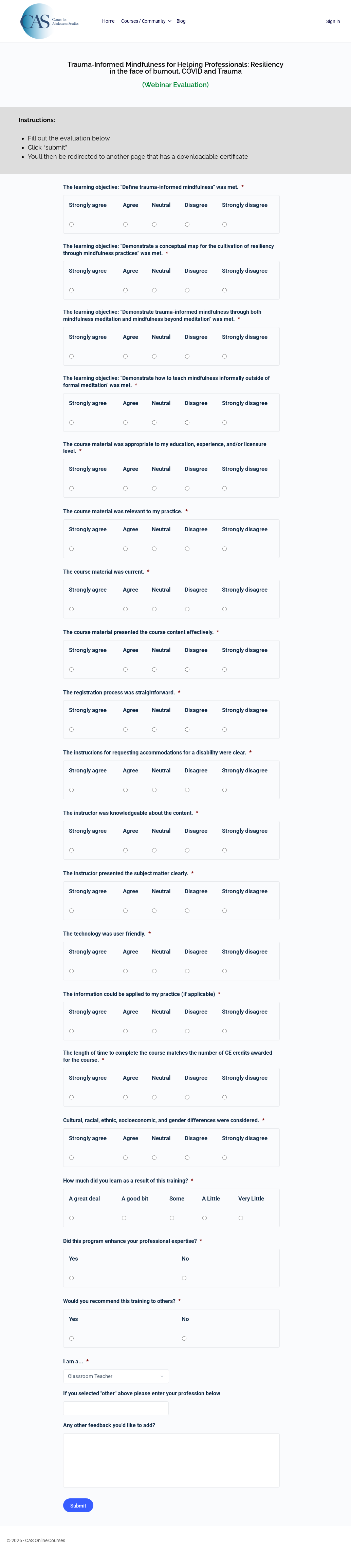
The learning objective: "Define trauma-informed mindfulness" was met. (153, 187)
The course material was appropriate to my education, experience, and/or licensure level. (164, 448)
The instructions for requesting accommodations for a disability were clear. (157, 752)
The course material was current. (106, 572)
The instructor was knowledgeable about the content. (130, 813)
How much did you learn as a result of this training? (128, 1180)
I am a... (76, 1361)
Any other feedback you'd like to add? (109, 1425)
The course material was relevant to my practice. (125, 511)
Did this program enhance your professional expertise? (132, 1241)
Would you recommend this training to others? (122, 1301)
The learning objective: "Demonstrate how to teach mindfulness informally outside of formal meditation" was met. (166, 381)
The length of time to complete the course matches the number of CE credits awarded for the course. (167, 1056)
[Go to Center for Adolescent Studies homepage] (49, 20)
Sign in (333, 21)
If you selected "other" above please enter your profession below (141, 1393)
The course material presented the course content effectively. (141, 632)
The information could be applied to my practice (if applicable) (141, 994)
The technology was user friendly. (107, 934)
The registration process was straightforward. (121, 692)
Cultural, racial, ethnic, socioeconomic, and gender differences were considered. (163, 1120)
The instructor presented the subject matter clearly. (128, 873)
